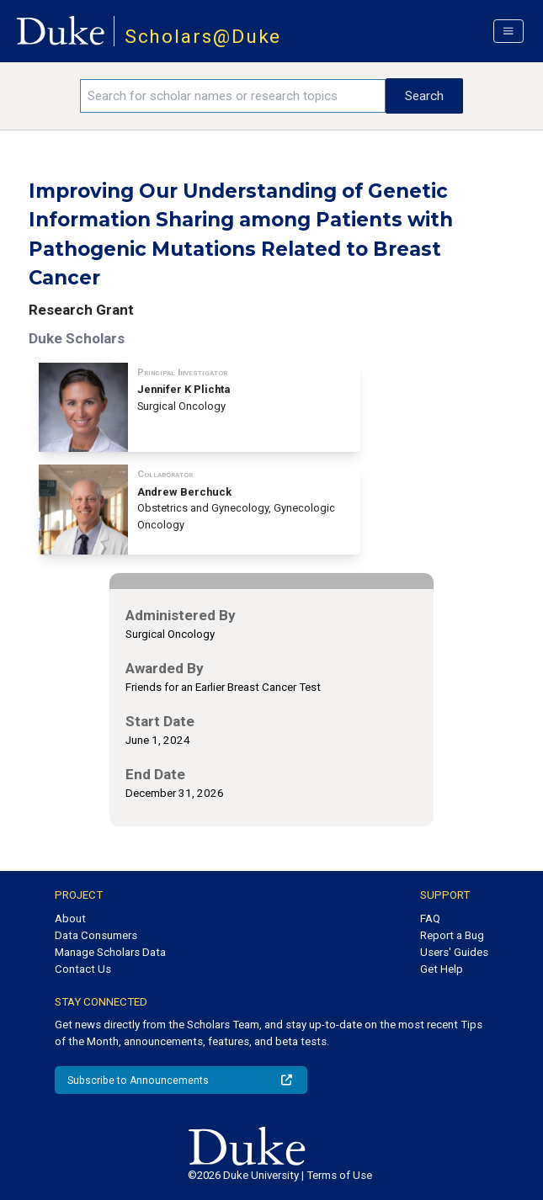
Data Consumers (96, 935)
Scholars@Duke (203, 36)
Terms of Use (339, 1175)
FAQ (430, 918)
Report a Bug (452, 935)
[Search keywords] (233, 96)
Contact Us (83, 969)
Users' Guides (454, 952)
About (70, 918)
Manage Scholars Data (110, 952)
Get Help (441, 969)
